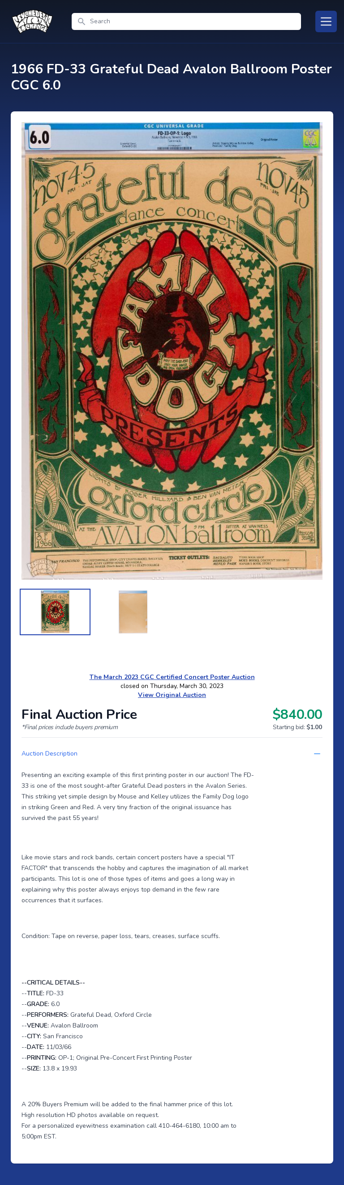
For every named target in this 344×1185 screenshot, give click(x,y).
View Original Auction (172, 695)
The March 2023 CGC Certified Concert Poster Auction (172, 677)
